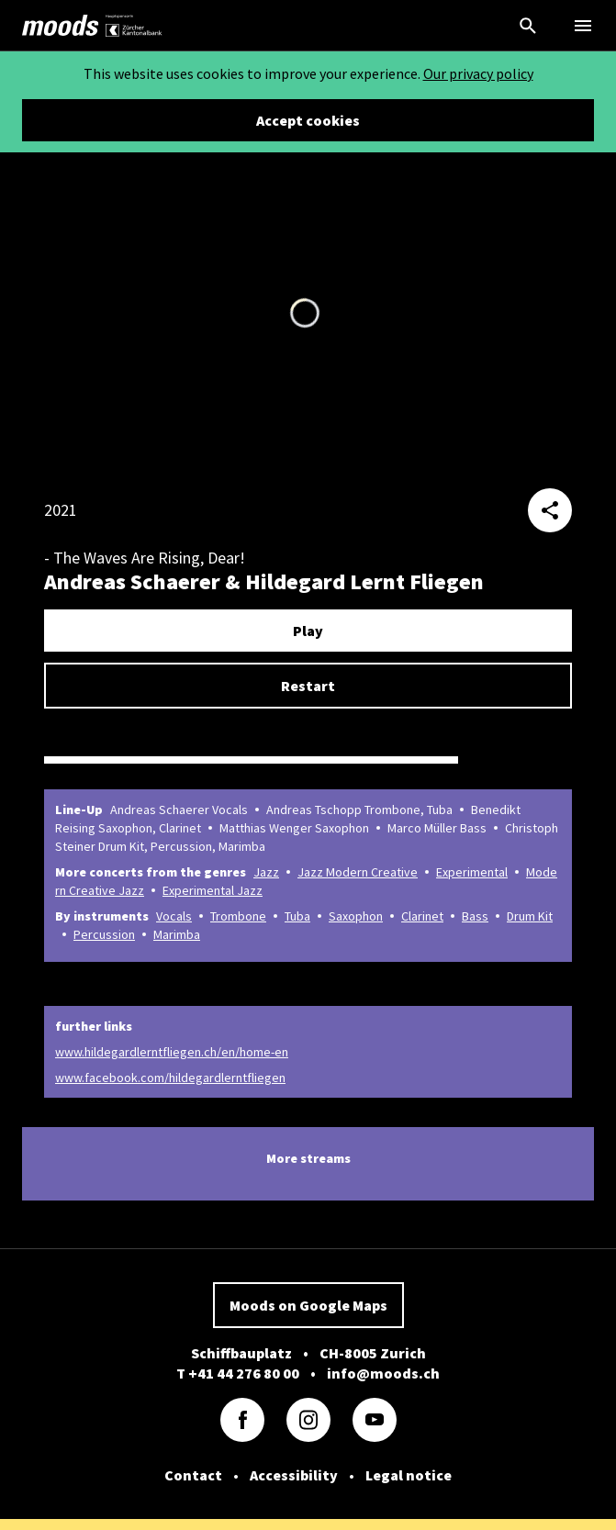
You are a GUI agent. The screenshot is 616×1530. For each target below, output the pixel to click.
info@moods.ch (383, 1373)
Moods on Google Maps (308, 1305)
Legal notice (408, 1475)
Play (308, 630)
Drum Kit (530, 916)
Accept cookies (308, 120)
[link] (60, 26)
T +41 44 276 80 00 (237, 1373)
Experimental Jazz (212, 890)
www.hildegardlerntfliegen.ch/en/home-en (171, 1052)
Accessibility (294, 1475)
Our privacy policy (478, 73)
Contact (193, 1475)
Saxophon (356, 916)
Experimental (472, 872)
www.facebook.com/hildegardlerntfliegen (170, 1077)
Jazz (266, 872)
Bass (475, 916)
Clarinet (422, 916)
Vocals (174, 916)
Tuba (297, 916)
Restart (308, 685)
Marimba (176, 934)
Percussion (104, 934)
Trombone (238, 916)
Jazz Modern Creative (357, 872)
